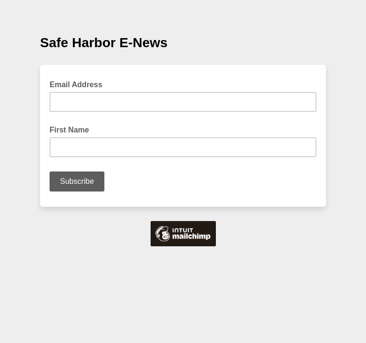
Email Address (79, 84)
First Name (69, 130)
